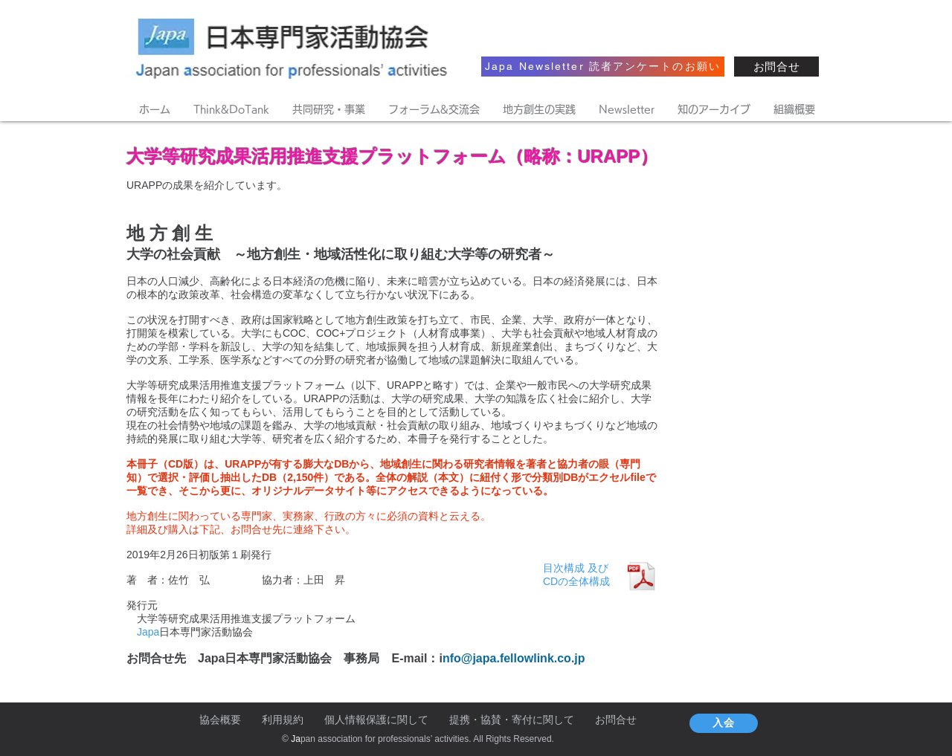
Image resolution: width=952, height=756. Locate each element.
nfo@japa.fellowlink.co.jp (514, 658)
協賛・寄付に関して (527, 720)
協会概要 (220, 720)
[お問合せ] (776, 66)
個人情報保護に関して (376, 720)
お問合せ (616, 720)
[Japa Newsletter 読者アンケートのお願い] (602, 66)
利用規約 (282, 720)
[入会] (723, 723)
